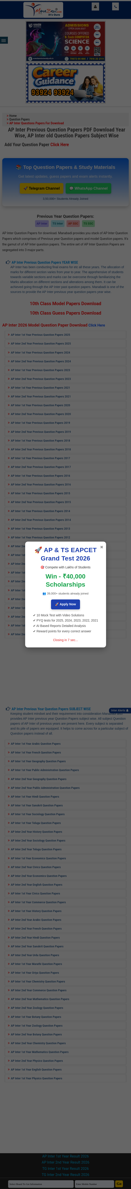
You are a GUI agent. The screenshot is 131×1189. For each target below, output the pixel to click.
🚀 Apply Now (65, 604)
